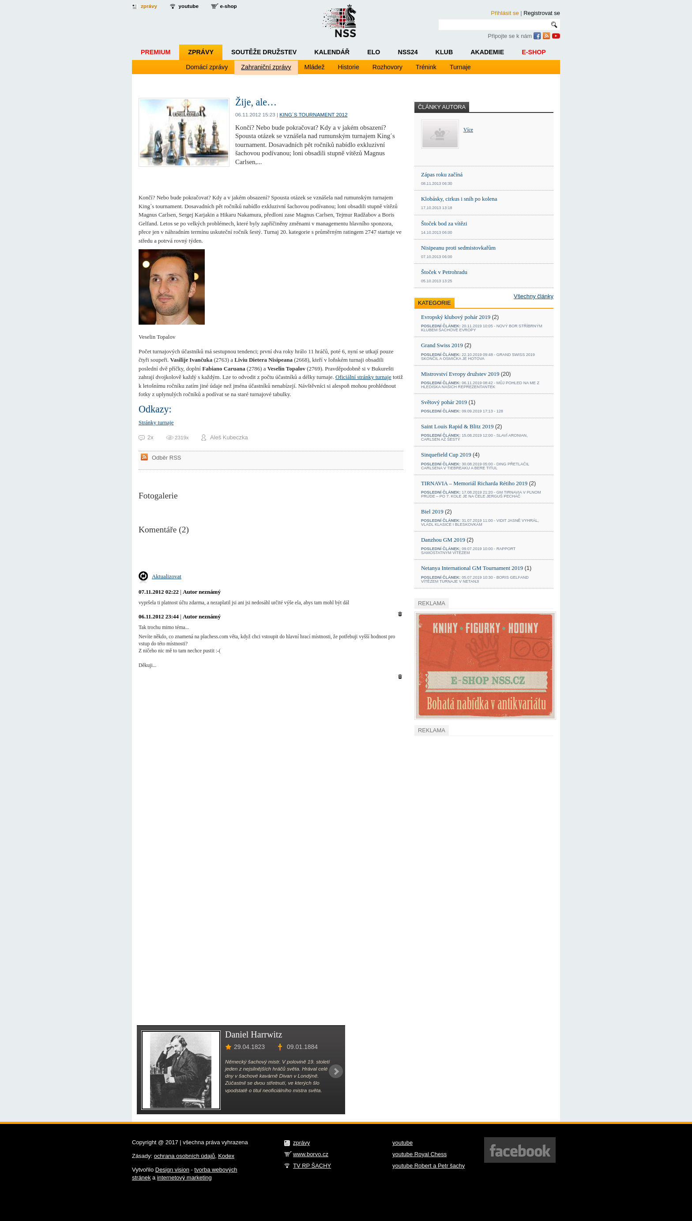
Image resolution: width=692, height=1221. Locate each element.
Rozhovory (387, 67)
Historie (348, 67)
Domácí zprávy (207, 67)
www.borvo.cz (310, 1154)
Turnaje (460, 67)
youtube (189, 6)
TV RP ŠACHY (312, 1165)
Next (336, 1071)
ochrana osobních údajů (184, 1156)
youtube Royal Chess (419, 1154)
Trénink (426, 67)
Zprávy (201, 52)
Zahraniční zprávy (266, 67)
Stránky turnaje (156, 422)
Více (468, 130)
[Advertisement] (242, 556)
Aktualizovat (166, 576)
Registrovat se (541, 13)
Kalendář (332, 52)
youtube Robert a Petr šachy (428, 1165)
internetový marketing (184, 1177)
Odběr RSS (166, 457)
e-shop (228, 6)
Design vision (172, 1169)
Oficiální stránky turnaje (363, 377)
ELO (373, 52)
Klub (444, 52)
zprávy (149, 6)
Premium (155, 52)
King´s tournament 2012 (313, 114)
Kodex (226, 1156)
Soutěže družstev (264, 52)
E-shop (534, 52)
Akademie (487, 52)
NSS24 (407, 52)
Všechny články (533, 296)
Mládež (315, 67)
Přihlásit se (505, 13)
